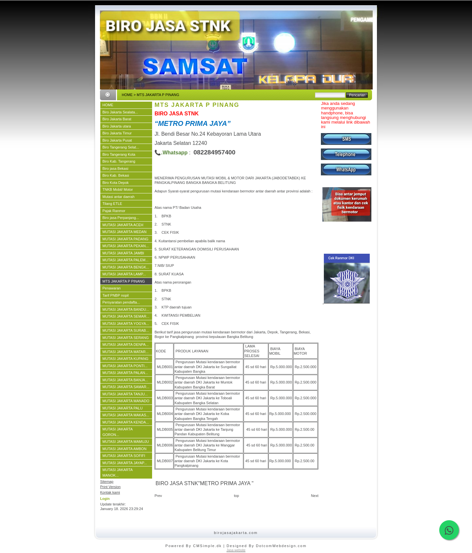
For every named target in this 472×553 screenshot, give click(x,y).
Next (315, 496)
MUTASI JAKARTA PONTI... (125, 366)
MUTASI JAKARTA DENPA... (126, 344)
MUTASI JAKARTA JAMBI (123, 253)
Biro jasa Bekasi (115, 168)
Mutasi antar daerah (119, 197)
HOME (127, 95)
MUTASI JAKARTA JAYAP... (125, 463)
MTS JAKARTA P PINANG (124, 281)
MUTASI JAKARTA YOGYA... (126, 324)
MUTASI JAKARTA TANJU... (125, 394)
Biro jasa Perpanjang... (121, 218)
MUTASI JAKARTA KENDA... (126, 422)
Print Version (110, 487)
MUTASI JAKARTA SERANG (126, 338)
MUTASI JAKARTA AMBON (125, 449)
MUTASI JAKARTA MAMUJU (126, 442)
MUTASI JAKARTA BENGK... (126, 267)
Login (105, 499)
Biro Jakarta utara (117, 126)
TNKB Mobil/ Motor (118, 189)
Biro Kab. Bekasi (116, 175)
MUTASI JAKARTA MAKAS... (126, 415)
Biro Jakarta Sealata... (120, 112)
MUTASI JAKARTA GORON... (118, 432)
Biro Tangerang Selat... (121, 147)
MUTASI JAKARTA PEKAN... (126, 246)
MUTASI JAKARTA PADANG (125, 239)
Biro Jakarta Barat (117, 119)
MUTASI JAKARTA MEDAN (125, 232)
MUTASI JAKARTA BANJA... (125, 380)
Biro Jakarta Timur (117, 133)
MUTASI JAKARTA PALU (123, 408)
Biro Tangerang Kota (119, 154)
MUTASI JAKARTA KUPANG (125, 359)
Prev (158, 496)
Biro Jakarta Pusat (117, 140)
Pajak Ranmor (114, 211)
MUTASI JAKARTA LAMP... (124, 274)
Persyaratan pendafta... (121, 302)
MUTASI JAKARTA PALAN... (125, 373)
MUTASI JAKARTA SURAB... (126, 330)
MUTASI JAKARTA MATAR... (126, 352)
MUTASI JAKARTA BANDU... (126, 309)
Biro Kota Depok (116, 183)
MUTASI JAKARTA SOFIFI (124, 456)
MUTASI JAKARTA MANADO (126, 401)
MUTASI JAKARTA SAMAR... (126, 387)
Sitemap (106, 482)
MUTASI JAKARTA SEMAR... (126, 316)
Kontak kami (110, 492)
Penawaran (112, 288)
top (236, 496)
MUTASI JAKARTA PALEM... (125, 260)
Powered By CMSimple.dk (194, 546)
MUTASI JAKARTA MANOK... (118, 472)
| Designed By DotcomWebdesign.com (264, 546)
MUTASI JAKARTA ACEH (123, 225)
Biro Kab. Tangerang (119, 161)
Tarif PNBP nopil (116, 295)
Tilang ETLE (112, 204)
